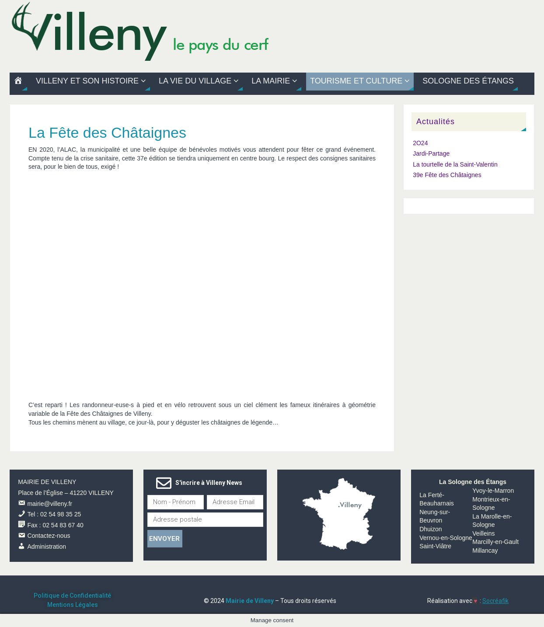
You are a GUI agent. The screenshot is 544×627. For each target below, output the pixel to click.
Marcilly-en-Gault (495, 541)
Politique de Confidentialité (72, 595)
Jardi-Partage (431, 153)
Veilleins (483, 533)
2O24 (420, 142)
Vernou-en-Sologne (445, 537)
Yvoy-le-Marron (493, 490)
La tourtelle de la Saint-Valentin (455, 164)
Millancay (485, 550)
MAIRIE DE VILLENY (47, 481)
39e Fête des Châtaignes (447, 174)
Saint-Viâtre (435, 546)
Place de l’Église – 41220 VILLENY (66, 492)
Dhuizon (430, 529)
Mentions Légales (72, 604)
